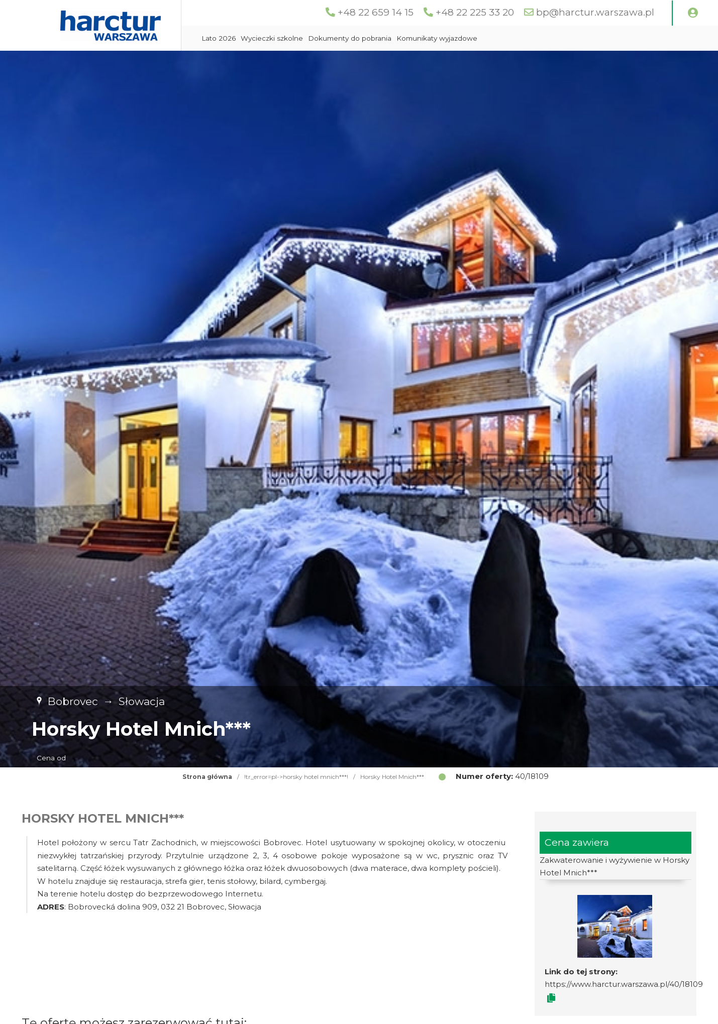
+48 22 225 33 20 (475, 12)
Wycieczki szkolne (272, 38)
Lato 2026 (218, 38)
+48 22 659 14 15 (376, 12)
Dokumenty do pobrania (349, 38)
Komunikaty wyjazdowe (436, 38)
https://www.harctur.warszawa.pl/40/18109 (624, 984)
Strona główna (207, 776)
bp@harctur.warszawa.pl (595, 12)
